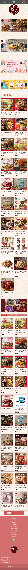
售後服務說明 (14, 532)
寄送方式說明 (14, 530)
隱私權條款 (14, 536)
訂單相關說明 (14, 526)
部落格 (14, 520)
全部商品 (14, 522)
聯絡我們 (14, 518)
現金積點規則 (14, 534)
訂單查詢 (14, 524)
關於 (14, 517)
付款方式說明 (14, 528)
